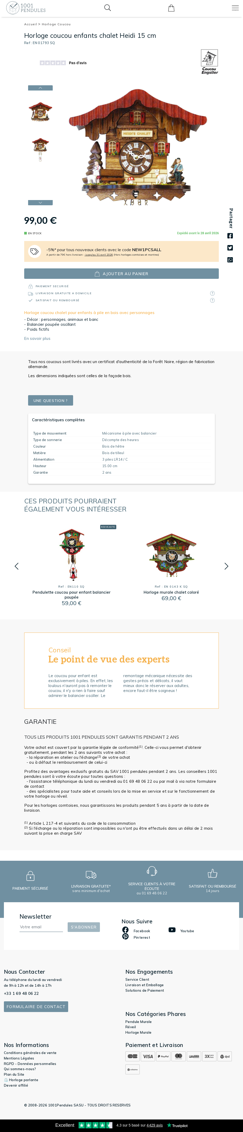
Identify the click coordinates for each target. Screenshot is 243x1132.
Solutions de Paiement (144, 990)
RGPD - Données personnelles (30, 1064)
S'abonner (84, 927)
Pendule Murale (138, 1022)
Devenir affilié (16, 1085)
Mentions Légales (19, 1058)
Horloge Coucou (56, 24)
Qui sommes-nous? (20, 1069)
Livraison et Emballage (144, 985)
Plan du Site (14, 1074)
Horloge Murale (138, 1032)
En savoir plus (37, 338)
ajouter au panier (121, 273)
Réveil (130, 1027)
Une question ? (52, 400)
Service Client (137, 979)
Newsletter (36, 916)
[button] (16, 566)
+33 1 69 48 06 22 (21, 993)
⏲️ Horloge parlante (21, 1080)
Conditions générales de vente (30, 1053)
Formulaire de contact (36, 1006)
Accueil (32, 24)
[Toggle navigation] (235, 8)
